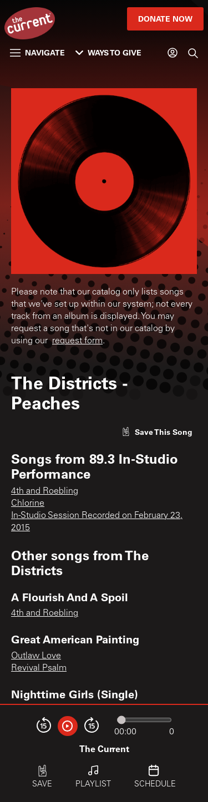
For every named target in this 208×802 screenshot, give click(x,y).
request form (77, 341)
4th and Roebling (44, 491)
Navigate (37, 52)
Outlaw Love (36, 656)
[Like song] (156, 432)
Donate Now (165, 18)
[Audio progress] (144, 720)
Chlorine (27, 503)
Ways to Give (108, 52)
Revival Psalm (39, 668)
